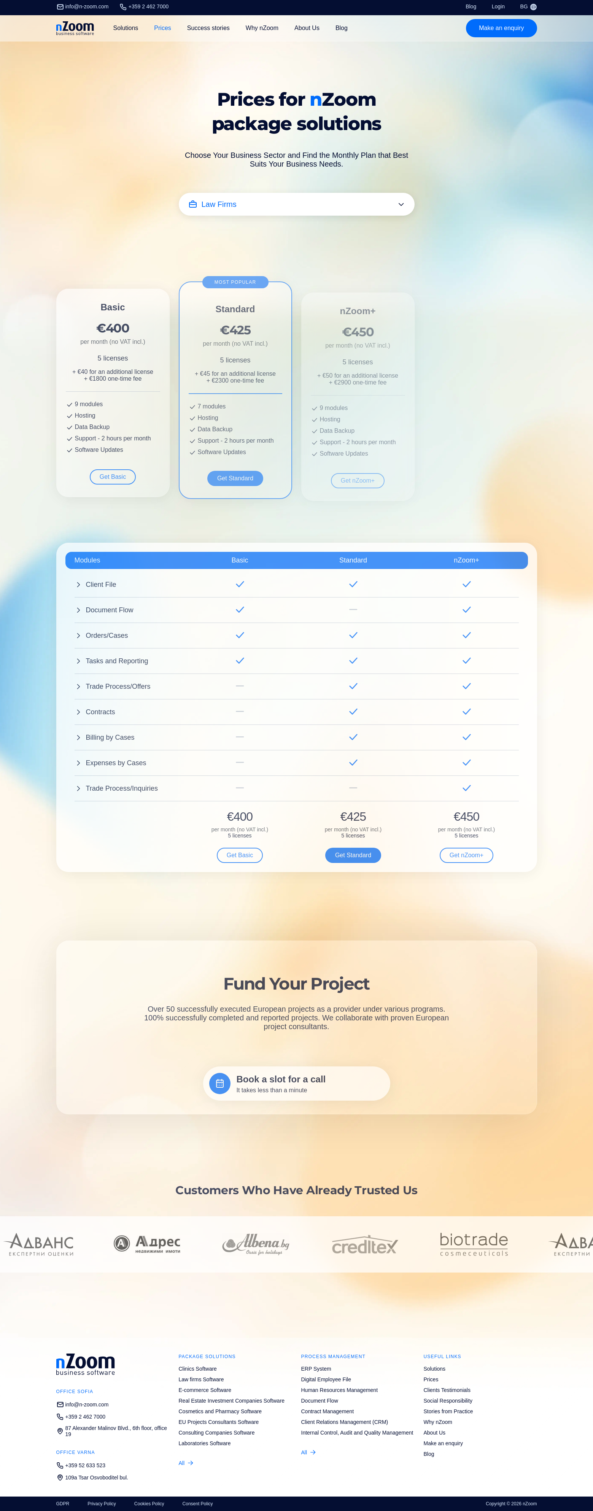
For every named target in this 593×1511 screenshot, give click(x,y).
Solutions (435, 1369)
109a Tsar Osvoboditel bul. (92, 1477)
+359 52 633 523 (81, 1465)
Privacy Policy (101, 1503)
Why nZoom (262, 28)
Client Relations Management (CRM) (344, 1422)
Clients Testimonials (447, 1390)
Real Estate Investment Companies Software (232, 1401)
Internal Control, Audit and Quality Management (357, 1433)
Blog (471, 6)
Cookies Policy (149, 1503)
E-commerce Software (205, 1390)
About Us (307, 28)
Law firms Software (201, 1379)
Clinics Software (198, 1369)
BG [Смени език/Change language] (528, 6)
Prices (162, 28)
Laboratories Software (205, 1443)
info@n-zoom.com (82, 6)
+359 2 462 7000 (144, 6)
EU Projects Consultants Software (219, 1422)
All (182, 1463)
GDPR (63, 1503)
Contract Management (327, 1411)
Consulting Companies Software (217, 1433)
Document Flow (319, 1401)
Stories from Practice (448, 1411)
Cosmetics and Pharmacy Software (220, 1411)
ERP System (316, 1369)
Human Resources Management (339, 1390)
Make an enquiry (443, 1443)
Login (498, 6)
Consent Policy (198, 1503)
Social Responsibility (448, 1401)
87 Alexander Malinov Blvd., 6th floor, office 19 (111, 1431)
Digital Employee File (326, 1379)
